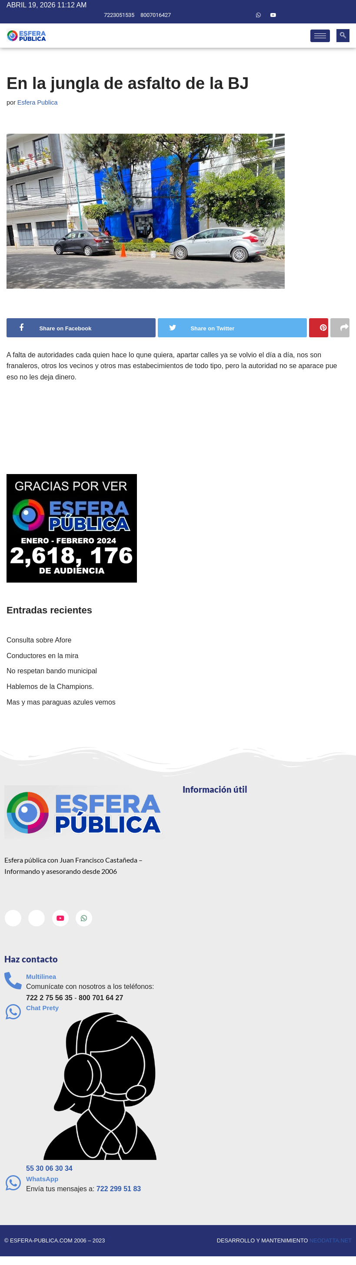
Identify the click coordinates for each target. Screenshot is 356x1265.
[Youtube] (273, 15)
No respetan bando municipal (52, 671)
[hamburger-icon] (320, 36)
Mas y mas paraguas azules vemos (61, 702)
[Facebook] (228, 15)
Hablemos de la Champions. (50, 686)
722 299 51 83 (118, 1189)
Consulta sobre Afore (39, 640)
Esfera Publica (37, 102)
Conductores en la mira (42, 655)
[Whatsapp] (258, 15)
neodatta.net (330, 1240)
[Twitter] (243, 15)
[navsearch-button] (342, 35)
